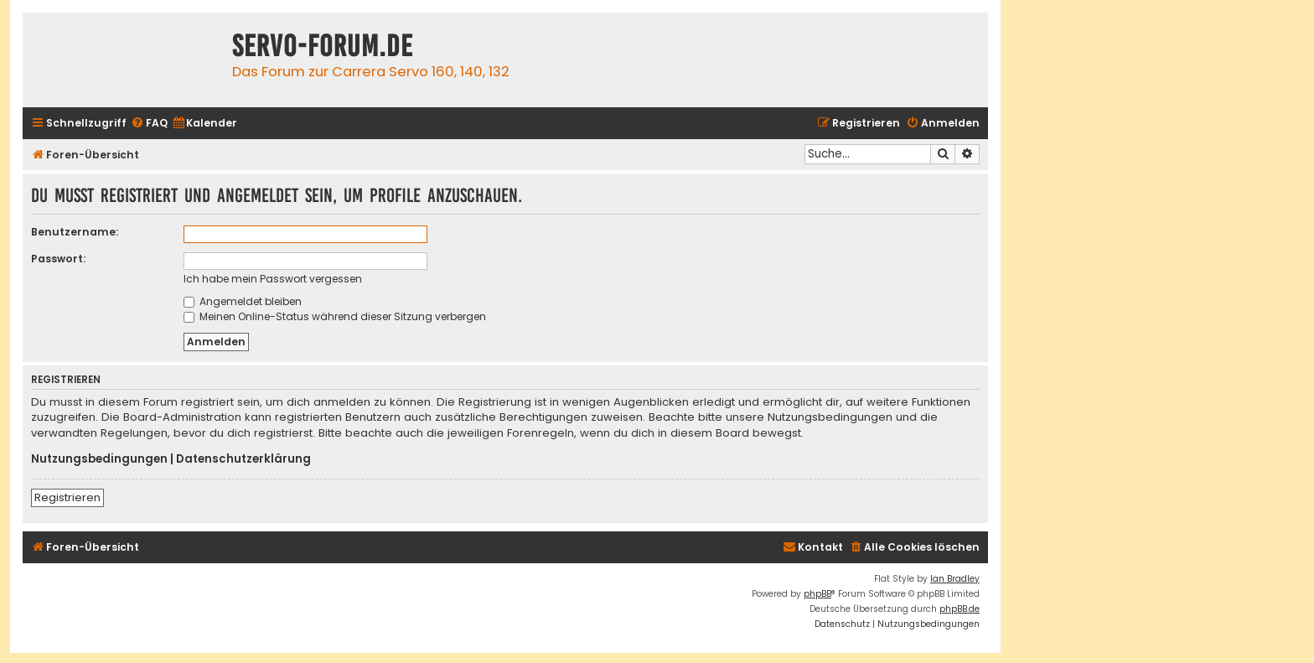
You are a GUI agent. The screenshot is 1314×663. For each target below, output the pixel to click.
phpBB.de (959, 609)
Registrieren (67, 497)
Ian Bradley (955, 578)
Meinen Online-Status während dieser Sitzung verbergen (335, 316)
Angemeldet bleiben (243, 301)
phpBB (817, 594)
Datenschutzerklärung (243, 459)
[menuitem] (149, 123)
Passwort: (58, 258)
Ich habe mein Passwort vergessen (273, 278)
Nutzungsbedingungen (99, 459)
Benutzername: (74, 232)
